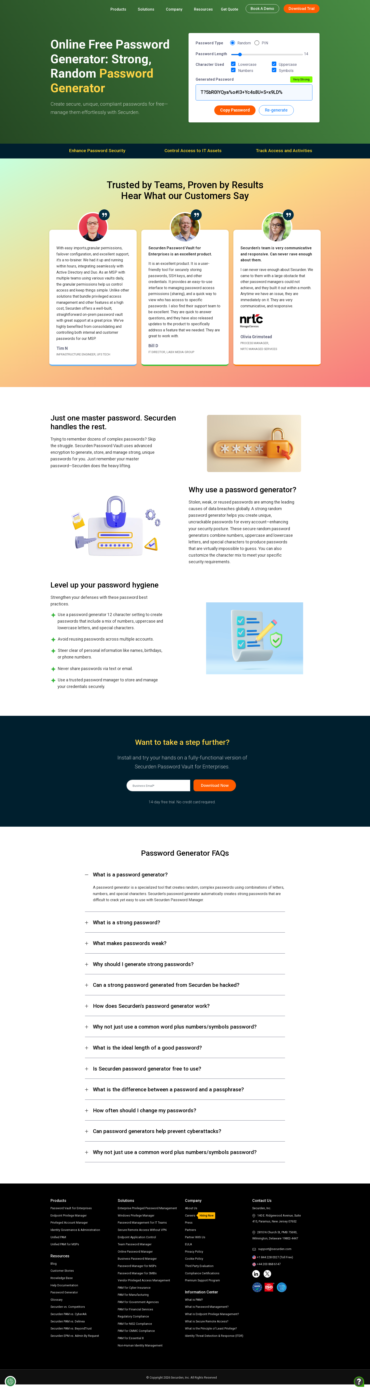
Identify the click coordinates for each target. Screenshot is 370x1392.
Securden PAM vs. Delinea (67, 1323)
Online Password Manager (135, 1259)
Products (120, 9)
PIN (265, 43)
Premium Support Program (203, 1282)
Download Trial (302, 8)
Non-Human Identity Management (140, 1352)
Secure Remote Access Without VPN (142, 1237)
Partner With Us (195, 1239)
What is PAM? (194, 1301)
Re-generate (276, 110)
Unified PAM (58, 1238)
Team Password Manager (135, 1252)
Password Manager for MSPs (137, 1273)
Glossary (56, 1301)
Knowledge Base (62, 1279)
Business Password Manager (137, 1266)
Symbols (285, 70)
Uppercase (286, 64)
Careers (190, 1217)
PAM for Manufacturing (133, 1302)
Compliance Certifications (202, 1275)
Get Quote (229, 9)
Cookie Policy (194, 1260)
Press (189, 1224)
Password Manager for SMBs (137, 1280)
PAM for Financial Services (135, 1316)
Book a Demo (262, 8)
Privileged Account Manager (69, 1224)
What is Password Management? (207, 1308)
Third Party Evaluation (199, 1267)
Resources (203, 9)
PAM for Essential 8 (131, 1345)
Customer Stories (62, 1272)
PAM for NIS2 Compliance (135, 1331)
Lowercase (246, 64)
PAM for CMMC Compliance (136, 1338)
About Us (191, 1209)
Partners (190, 1231)
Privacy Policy (194, 1253)
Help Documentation (64, 1286)
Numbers (244, 70)
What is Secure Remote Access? (207, 1323)
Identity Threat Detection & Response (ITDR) (214, 1337)
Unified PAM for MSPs (65, 1245)
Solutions (148, 9)
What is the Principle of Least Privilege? (211, 1330)
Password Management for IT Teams (143, 1230)
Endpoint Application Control (137, 1244)
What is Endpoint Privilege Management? (212, 1315)
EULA (188, 1246)
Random (244, 43)
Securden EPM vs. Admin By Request (75, 1337)
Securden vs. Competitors (67, 1308)
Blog (53, 1265)
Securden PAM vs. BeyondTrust (71, 1330)
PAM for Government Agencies (139, 1309)
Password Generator (64, 1294)
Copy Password (235, 110)
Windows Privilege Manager (136, 1223)
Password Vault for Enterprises (71, 1209)
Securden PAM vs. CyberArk (69, 1315)
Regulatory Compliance (133, 1324)
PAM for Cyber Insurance (134, 1295)
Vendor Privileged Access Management (144, 1288)
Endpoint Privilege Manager (69, 1217)
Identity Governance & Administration (75, 1231)
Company (176, 9)
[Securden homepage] (74, 8)
